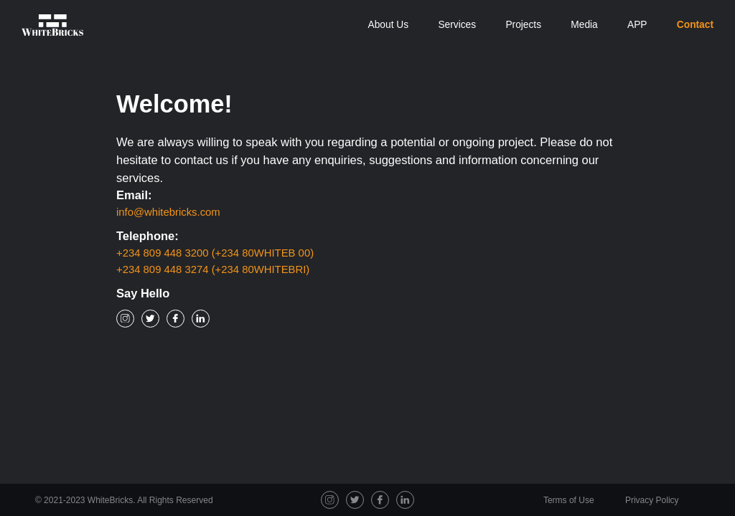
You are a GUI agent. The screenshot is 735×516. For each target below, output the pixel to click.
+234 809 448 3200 (215, 253)
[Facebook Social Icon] (175, 319)
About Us (388, 24)
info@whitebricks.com (168, 212)
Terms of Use (569, 500)
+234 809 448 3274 (212, 269)
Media (584, 24)
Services (457, 24)
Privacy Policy (652, 500)
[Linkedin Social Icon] (201, 319)
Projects (523, 24)
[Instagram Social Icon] (125, 319)
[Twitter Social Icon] (150, 319)
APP (637, 24)
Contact (695, 24)
